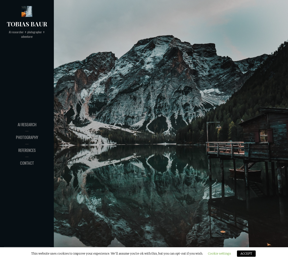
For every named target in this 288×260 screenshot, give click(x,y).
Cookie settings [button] (219, 253)
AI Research (27, 124)
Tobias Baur (27, 24)
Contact (27, 163)
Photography (27, 137)
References (27, 150)
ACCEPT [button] (246, 253)
